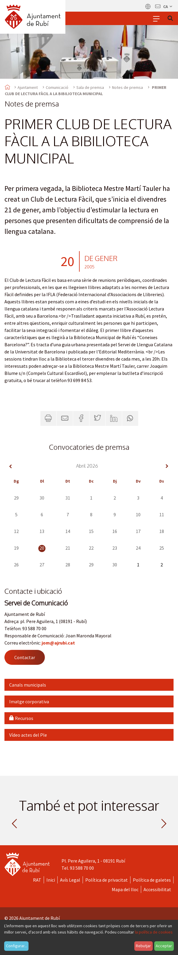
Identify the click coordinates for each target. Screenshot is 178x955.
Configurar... (16, 945)
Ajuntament (28, 87)
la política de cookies (154, 932)
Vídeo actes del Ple (28, 735)
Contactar (24, 657)
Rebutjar (143, 945)
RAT (37, 880)
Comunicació (57, 87)
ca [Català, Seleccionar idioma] (168, 6)
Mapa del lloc (125, 889)
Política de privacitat (106, 880)
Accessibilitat (157, 889)
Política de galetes (152, 880)
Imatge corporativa (29, 701)
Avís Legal (70, 880)
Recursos (21, 718)
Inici (50, 880)
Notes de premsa (127, 87)
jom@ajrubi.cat (58, 643)
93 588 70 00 (82, 868)
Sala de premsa (90, 87)
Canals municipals (27, 685)
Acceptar (164, 945)
